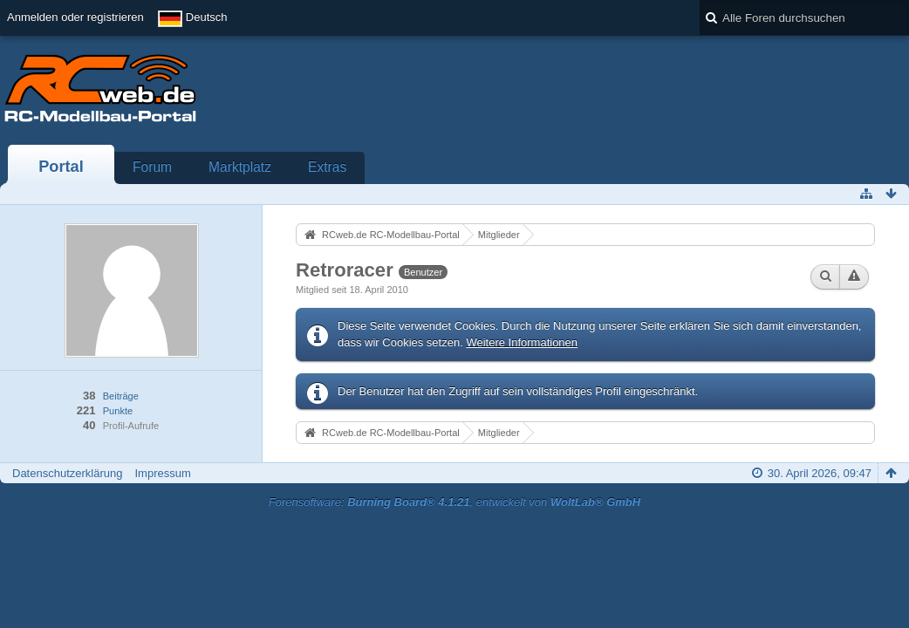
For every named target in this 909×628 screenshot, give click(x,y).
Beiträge (121, 396)
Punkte (118, 411)
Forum (152, 167)
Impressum (162, 473)
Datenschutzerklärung (67, 473)
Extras (327, 167)
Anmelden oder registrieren (75, 17)
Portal (61, 166)
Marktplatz (239, 167)
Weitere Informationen (522, 342)
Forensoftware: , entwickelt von (454, 502)
